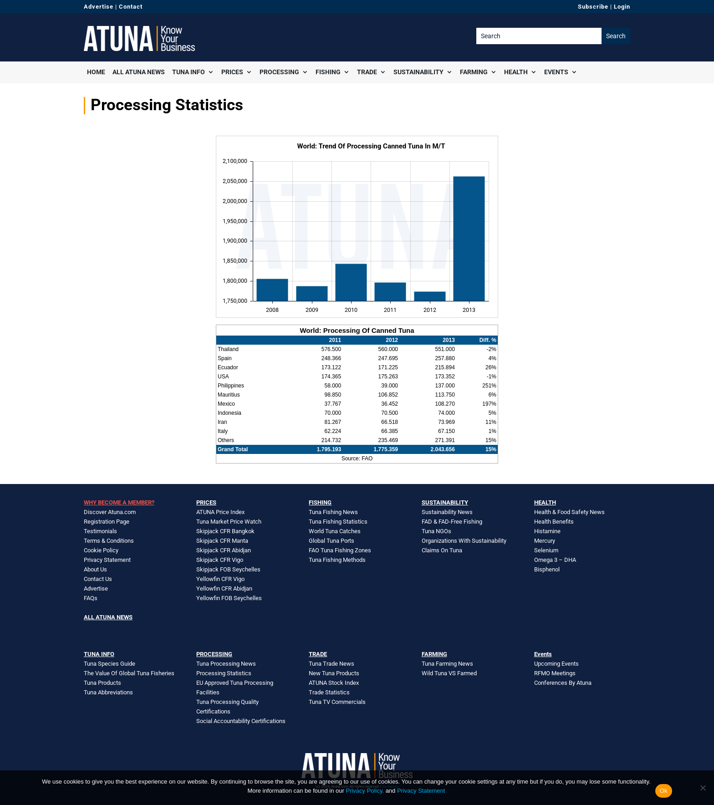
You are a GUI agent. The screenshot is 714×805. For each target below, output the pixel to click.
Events (556, 72)
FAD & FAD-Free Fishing (452, 521)
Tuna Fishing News (333, 512)
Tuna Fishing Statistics (338, 521)
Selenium (546, 550)
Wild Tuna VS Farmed (449, 673)
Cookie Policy (101, 550)
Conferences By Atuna (563, 682)
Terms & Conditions (109, 540)
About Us (95, 569)
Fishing (328, 72)
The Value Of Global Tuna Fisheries (129, 673)
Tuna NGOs (436, 531)
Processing (279, 72)
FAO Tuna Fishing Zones (340, 550)
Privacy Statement (107, 559)
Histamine (547, 531)
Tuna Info (188, 72)
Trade (367, 72)
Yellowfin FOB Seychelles (229, 598)
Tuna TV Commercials (337, 701)
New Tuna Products (334, 673)
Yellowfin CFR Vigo (220, 579)
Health (516, 72)
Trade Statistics (329, 692)
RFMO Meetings (555, 673)
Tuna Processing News (226, 663)
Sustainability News (447, 512)
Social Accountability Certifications (241, 721)
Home (96, 72)
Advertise (98, 6)
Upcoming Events (556, 663)
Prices (232, 72)
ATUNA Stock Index (334, 682)
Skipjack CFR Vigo (219, 559)
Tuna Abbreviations (108, 692)
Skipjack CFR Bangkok (225, 531)
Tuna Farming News (447, 663)
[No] (702, 787)
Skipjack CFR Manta (222, 540)
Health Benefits (554, 521)
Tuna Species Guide (109, 663)
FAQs (90, 598)
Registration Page (106, 521)
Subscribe (593, 6)
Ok (664, 790)
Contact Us (98, 579)
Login (622, 6)
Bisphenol (547, 569)
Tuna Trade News (331, 663)
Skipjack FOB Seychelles (228, 569)
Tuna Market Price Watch (228, 521)
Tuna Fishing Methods (337, 559)
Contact (131, 6)
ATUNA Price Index (220, 512)
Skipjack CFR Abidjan (223, 550)
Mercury (544, 540)
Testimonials (100, 531)
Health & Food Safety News (569, 512)
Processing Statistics (223, 673)
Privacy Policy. (365, 790)
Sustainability (418, 72)
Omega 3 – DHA (555, 559)
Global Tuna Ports (331, 540)
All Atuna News (138, 72)
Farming (474, 72)
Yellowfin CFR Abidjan (224, 588)
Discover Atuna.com (110, 512)
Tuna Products (102, 682)
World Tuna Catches (335, 531)
